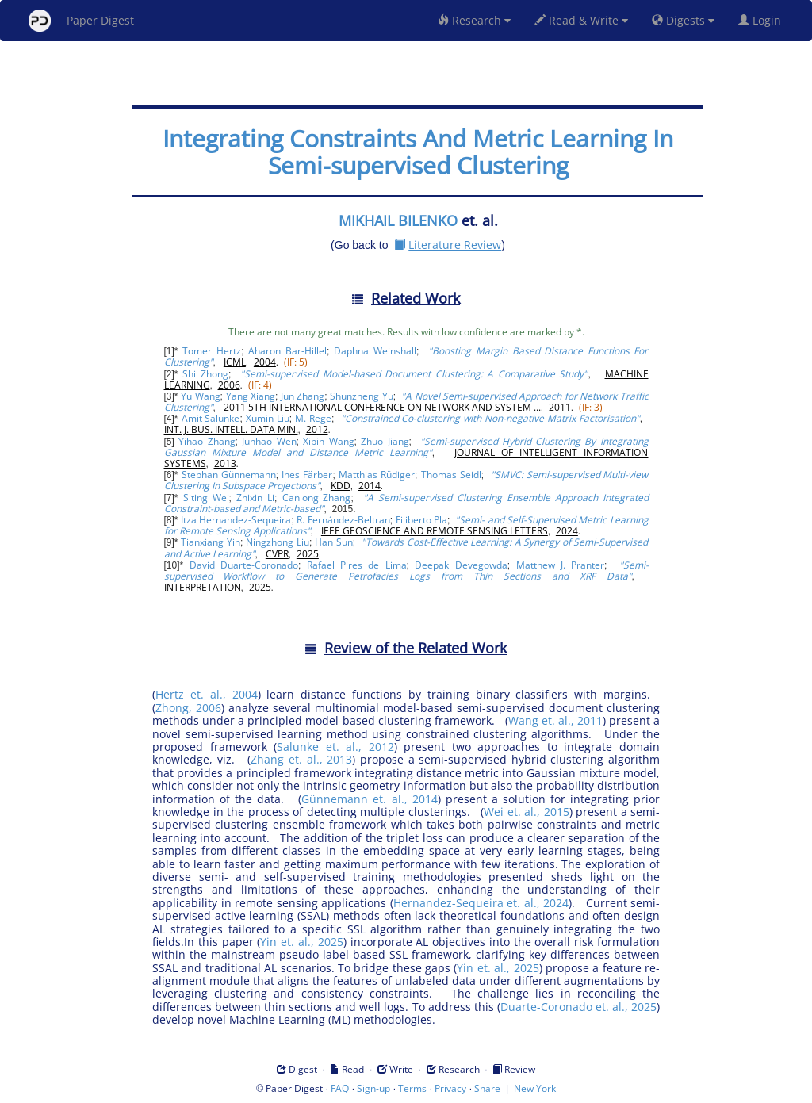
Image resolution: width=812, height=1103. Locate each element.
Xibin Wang (328, 441)
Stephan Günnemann (229, 474)
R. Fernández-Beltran (343, 520)
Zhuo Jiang (384, 441)
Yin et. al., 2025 (301, 941)
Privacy (450, 1088)
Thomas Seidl (451, 474)
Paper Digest (81, 21)
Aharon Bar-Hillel (287, 351)
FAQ (340, 1088)
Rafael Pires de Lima (357, 565)
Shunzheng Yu (361, 396)
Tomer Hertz (211, 351)
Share (487, 1088)
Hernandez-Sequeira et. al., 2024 (481, 902)
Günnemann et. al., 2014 (369, 798)
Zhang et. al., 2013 (301, 759)
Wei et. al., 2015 (526, 811)
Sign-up (373, 1088)
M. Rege (313, 418)
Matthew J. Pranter (560, 565)
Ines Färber (307, 474)
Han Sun (334, 542)
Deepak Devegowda (461, 565)
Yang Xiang (250, 396)
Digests (683, 20)
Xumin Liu (267, 418)
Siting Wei (206, 497)
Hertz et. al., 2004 (206, 694)
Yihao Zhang (206, 441)
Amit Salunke (211, 418)
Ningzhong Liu (277, 542)
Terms (412, 1088)
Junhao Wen (269, 441)
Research (474, 20)
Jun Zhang (302, 396)
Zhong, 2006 (188, 707)
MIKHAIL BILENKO (398, 220)
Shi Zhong (205, 374)
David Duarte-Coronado (244, 565)
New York (535, 1088)
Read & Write (581, 20)
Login (762, 20)
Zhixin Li (255, 497)
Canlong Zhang (316, 497)
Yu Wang (200, 396)
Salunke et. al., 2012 (335, 746)
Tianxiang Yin (210, 542)
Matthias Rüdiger (377, 474)
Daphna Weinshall (375, 351)
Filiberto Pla (421, 520)
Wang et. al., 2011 (555, 720)
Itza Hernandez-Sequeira (236, 520)
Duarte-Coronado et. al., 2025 (578, 1006)
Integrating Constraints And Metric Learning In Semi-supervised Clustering (418, 152)
